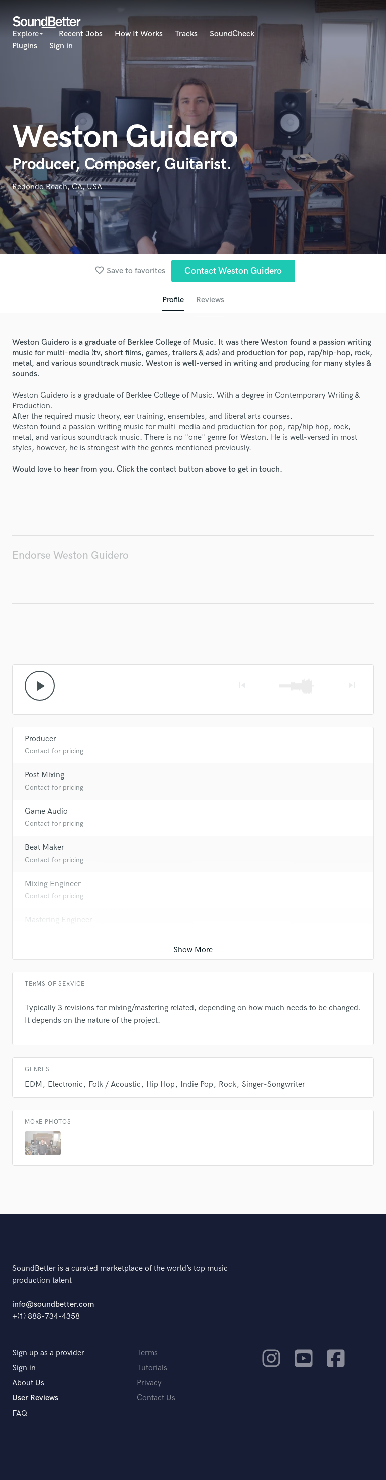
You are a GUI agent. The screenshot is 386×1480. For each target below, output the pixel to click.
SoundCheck (232, 34)
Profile (173, 300)
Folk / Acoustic (114, 1084)
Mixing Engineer (53, 884)
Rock (227, 1084)
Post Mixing (44, 775)
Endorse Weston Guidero (70, 555)
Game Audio (46, 811)
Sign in (61, 46)
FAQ (19, 1413)
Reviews (210, 300)
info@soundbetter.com (53, 1304)
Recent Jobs (81, 34)
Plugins (24, 46)
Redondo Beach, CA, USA (57, 187)
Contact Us (156, 1398)
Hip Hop (160, 1084)
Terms (147, 1353)
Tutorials (152, 1368)
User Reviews (35, 1398)
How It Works (139, 34)
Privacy (149, 1383)
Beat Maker (44, 847)
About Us (28, 1383)
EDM (33, 1084)
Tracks (186, 34)
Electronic (65, 1084)
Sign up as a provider (48, 1353)
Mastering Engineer (58, 920)
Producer (40, 739)
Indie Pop (196, 1084)
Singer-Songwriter (273, 1084)
